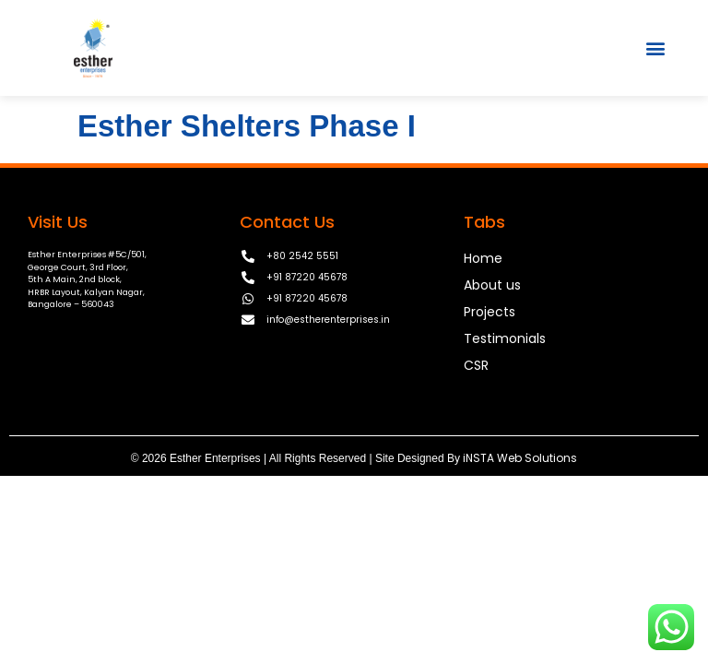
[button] (656, 47)
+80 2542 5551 (302, 256)
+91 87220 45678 (307, 277)
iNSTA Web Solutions (520, 458)
